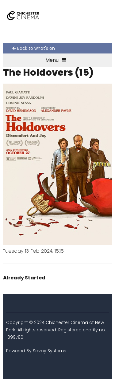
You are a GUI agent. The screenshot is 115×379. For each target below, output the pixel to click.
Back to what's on (33, 48)
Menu (56, 60)
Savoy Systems (49, 351)
